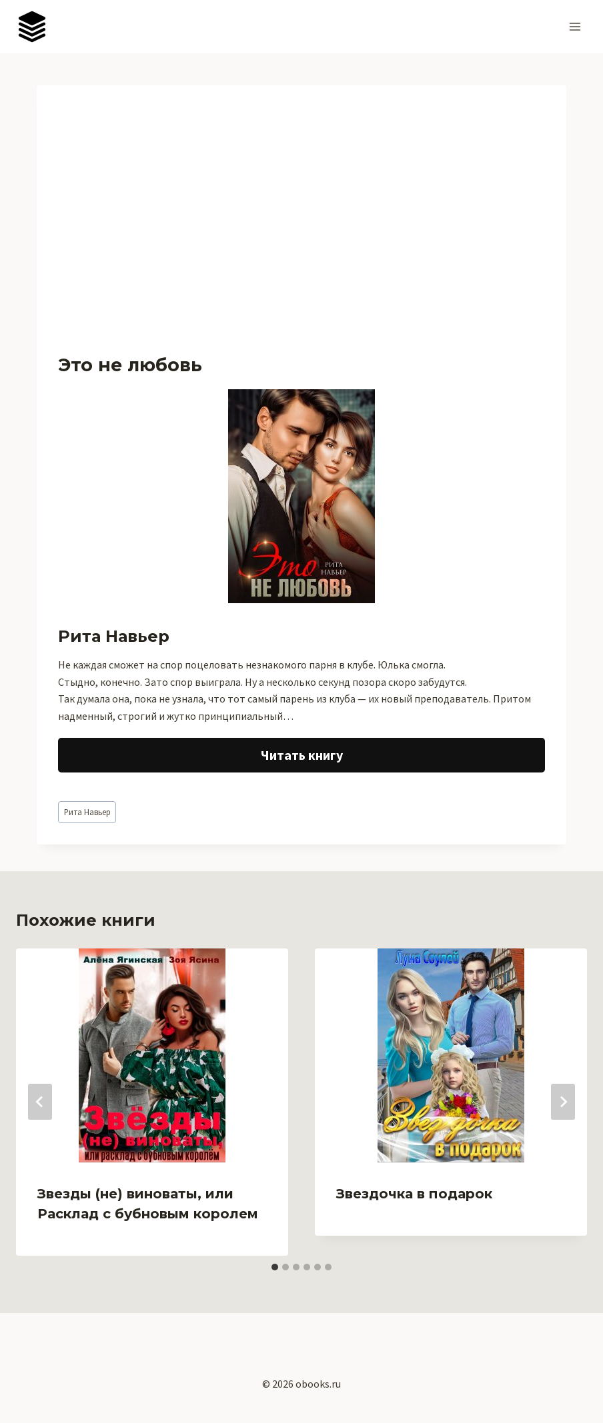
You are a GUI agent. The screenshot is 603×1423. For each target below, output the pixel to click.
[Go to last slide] (40, 1102)
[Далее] (563, 1102)
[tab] (274, 1267)
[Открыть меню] (574, 26)
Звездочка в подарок (414, 1194)
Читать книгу (302, 754)
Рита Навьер (87, 811)
